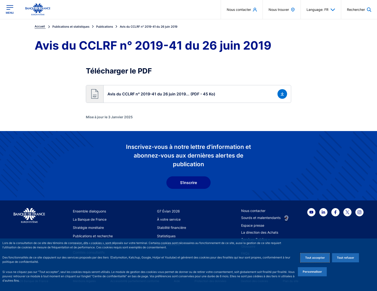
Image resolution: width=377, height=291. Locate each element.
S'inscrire (188, 182)
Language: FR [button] (321, 9)
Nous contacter (253, 211)
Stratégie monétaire (88, 227)
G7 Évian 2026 (168, 211)
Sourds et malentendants (261, 218)
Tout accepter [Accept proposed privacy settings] (315, 257)
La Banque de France (90, 219)
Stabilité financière (171, 227)
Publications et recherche (93, 236)
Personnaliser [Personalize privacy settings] (312, 271)
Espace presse (252, 225)
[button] (188, 94)
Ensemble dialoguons (89, 211)
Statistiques (166, 236)
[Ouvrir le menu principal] (10, 9)
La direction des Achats (259, 232)
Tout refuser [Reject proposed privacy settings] (345, 257)
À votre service (169, 219)
